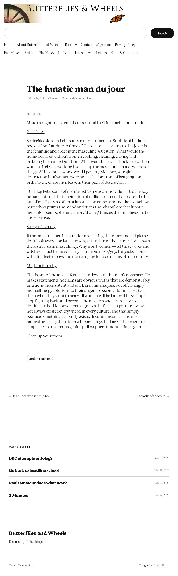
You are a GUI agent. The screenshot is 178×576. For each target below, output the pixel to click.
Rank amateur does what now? (38, 482)
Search (162, 33)
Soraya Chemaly (41, 226)
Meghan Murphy (42, 265)
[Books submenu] (76, 44)
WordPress (163, 565)
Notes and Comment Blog (77, 98)
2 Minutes (18, 495)
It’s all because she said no (31, 395)
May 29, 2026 (161, 458)
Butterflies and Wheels (38, 532)
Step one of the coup (151, 395)
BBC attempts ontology (31, 458)
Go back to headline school (34, 470)
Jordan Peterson (40, 358)
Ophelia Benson (49, 98)
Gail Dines (36, 131)
